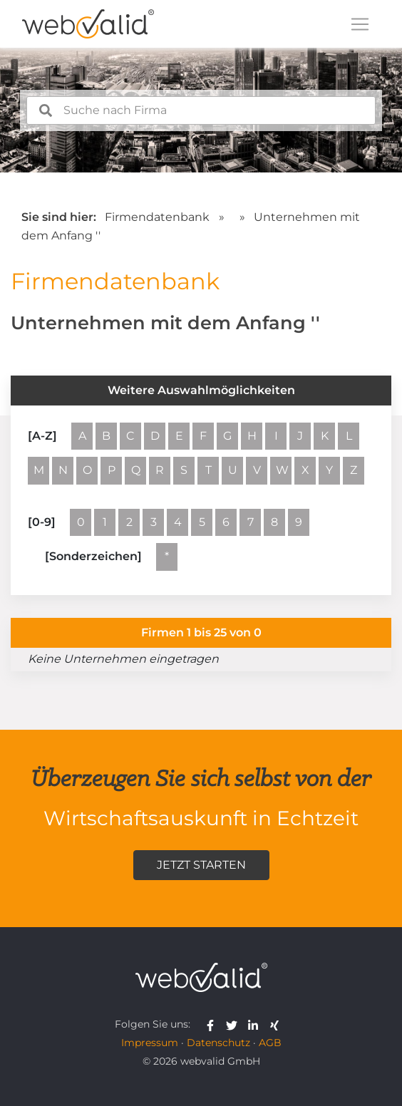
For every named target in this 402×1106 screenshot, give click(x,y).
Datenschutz (218, 1042)
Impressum (149, 1042)
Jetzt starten (201, 865)
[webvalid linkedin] (256, 1024)
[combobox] (201, 110)
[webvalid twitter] (235, 1024)
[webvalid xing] (276, 1024)
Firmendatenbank (157, 217)
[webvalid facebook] (213, 1024)
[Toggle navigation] (360, 24)
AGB (270, 1042)
